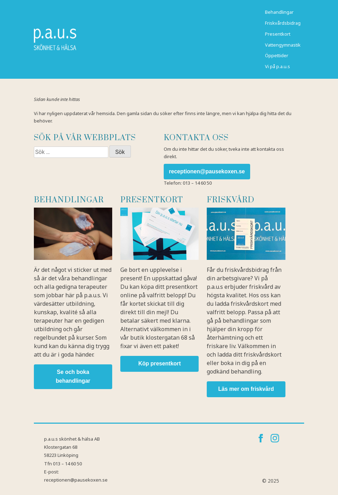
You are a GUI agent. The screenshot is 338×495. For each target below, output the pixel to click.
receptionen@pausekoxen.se (207, 171)
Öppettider (276, 55)
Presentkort (277, 34)
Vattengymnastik (283, 45)
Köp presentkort (159, 363)
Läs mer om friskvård (246, 389)
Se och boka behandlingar (73, 376)
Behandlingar (279, 12)
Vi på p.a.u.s (277, 66)
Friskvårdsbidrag (283, 23)
